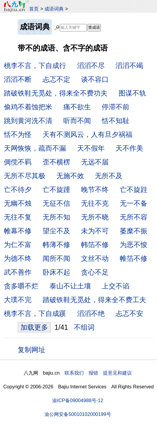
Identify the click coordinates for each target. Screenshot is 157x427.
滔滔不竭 (129, 65)
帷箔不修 (133, 258)
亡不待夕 (18, 189)
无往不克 (95, 203)
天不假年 (91, 148)
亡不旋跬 (133, 189)
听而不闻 (77, 121)
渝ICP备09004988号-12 (77, 400)
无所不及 (108, 176)
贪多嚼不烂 (21, 286)
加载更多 (34, 327)
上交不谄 (115, 286)
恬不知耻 (115, 121)
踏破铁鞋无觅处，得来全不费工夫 (94, 300)
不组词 (84, 327)
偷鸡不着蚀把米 (28, 107)
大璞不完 (18, 300)
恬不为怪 (18, 134)
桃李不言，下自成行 (35, 65)
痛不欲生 (77, 107)
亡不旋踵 (56, 189)
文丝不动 (95, 258)
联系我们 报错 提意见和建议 (98, 372)
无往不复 (18, 217)
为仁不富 (18, 245)
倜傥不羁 (18, 162)
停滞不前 (115, 107)
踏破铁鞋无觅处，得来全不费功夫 (55, 93)
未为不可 (95, 231)
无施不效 (70, 176)
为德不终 (18, 258)
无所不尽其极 (24, 176)
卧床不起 (56, 272)
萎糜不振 (133, 231)
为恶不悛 (133, 245)
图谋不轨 (132, 93)
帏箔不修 (95, 245)
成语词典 (54, 8)
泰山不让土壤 (70, 286)
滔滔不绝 (91, 313)
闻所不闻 (56, 258)
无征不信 (56, 203)
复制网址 (34, 349)
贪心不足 (95, 272)
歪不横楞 (56, 162)
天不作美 (129, 148)
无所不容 (133, 217)
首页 (34, 8)
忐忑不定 (56, 79)
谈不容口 (95, 79)
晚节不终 (95, 189)
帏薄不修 (56, 245)
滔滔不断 (18, 79)
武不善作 (18, 272)
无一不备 (133, 203)
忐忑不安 (129, 313)
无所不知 (56, 217)
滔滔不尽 (91, 65)
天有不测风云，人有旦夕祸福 (87, 134)
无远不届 (95, 162)
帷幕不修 (18, 231)
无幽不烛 (18, 203)
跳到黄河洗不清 (28, 121)
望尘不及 (56, 231)
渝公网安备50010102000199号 (77, 414)
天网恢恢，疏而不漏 (35, 148)
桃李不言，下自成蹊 (35, 313)
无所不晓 (95, 217)
